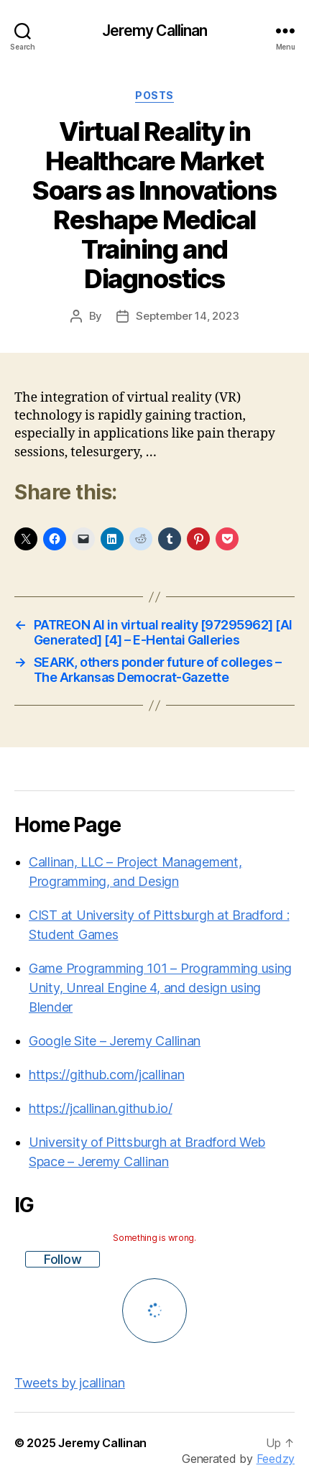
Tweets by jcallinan (69, 1382)
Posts (154, 95)
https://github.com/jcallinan (106, 1074)
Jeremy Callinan (155, 30)
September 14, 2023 (187, 316)
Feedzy (276, 1458)
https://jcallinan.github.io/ (100, 1108)
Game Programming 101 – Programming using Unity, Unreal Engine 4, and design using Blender (160, 988)
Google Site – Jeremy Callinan (114, 1040)
